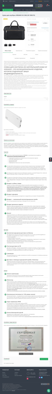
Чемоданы (16, 372)
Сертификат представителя (20, 58)
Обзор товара (8, 50)
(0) (35, 19)
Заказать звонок (37, 7)
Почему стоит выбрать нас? (33, 35)
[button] (5, 1)
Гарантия (14, 54)
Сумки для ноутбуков (8, 12)
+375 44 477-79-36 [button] (43, 372)
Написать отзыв (44, 359)
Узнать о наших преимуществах (26, 353)
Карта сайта (4, 375)
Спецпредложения (5, 376)
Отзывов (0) (32, 58)
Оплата (36, 54)
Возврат (3, 372)
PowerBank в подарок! (30, 50)
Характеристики (19, 50)
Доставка (32, 44)
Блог (23, 9)
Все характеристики (45, 27)
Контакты (34, 9)
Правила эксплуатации (42, 50)
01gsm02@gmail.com (42, 373)
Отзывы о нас (28, 9)
